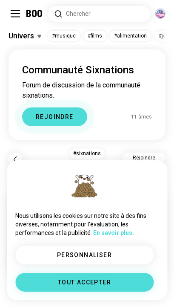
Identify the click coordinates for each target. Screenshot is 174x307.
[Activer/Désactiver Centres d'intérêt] (25, 36)
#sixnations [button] (87, 153)
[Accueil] (34, 13)
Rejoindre (144, 158)
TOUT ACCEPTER (84, 282)
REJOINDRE (55, 116)
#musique (64, 36)
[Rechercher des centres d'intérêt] (99, 14)
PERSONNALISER (84, 255)
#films (95, 36)
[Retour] (15, 159)
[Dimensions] (160, 14)
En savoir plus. (113, 232)
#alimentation (130, 36)
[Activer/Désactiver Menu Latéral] (15, 14)
